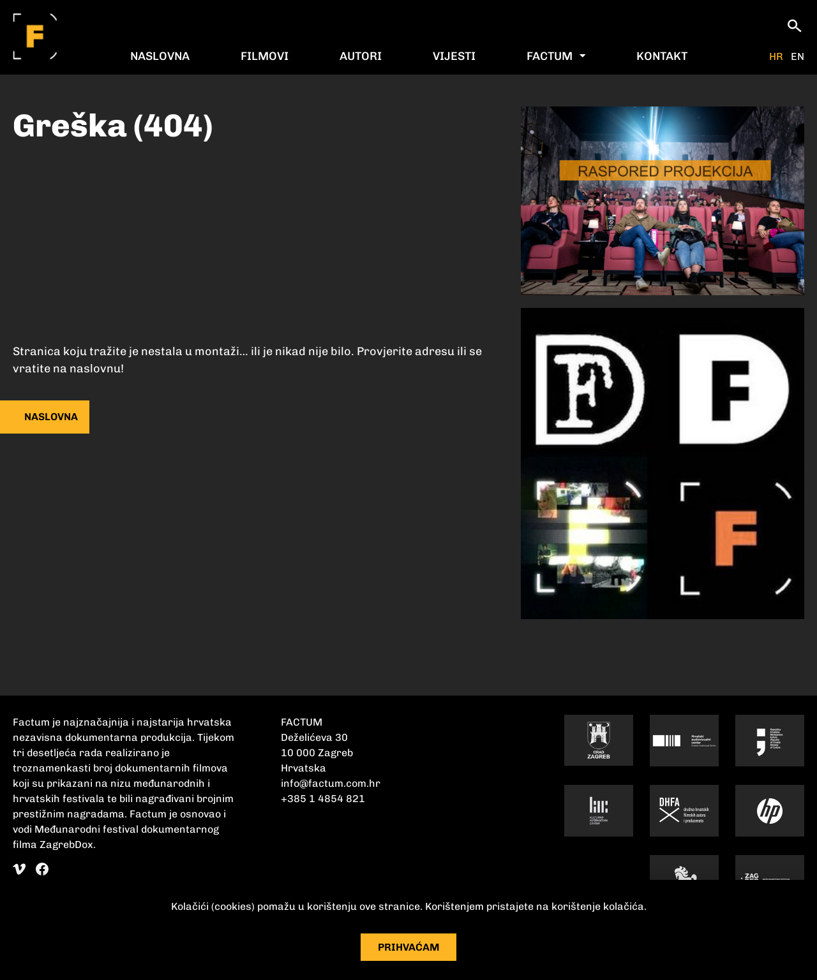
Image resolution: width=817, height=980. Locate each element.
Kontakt (661, 56)
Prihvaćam (409, 947)
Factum (550, 56)
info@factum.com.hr (330, 783)
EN (797, 57)
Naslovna (160, 56)
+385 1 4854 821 (323, 799)
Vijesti (454, 56)
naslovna (51, 417)
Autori (361, 56)
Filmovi (265, 56)
